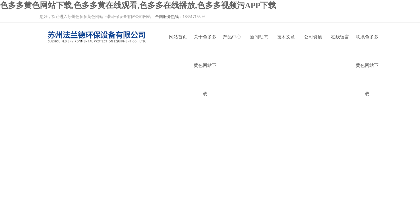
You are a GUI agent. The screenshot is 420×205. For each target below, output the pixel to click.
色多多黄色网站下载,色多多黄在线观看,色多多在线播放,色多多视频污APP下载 (138, 5)
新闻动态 (259, 36)
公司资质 (313, 36)
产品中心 (232, 36)
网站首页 (178, 36)
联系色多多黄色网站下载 (367, 42)
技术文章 (286, 36)
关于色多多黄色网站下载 (205, 42)
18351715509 (194, 17)
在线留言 (340, 36)
